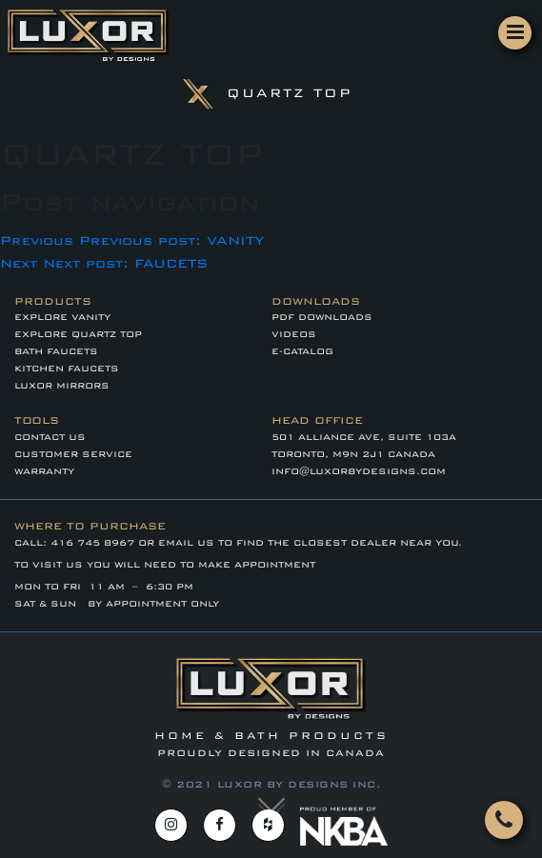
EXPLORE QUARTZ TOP (78, 334)
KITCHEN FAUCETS (66, 368)
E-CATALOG (302, 351)
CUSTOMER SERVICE (73, 454)
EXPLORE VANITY (62, 317)
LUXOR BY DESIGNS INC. (299, 784)
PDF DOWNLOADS (321, 317)
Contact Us (50, 437)
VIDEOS (293, 334)
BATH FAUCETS (56, 351)
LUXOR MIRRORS (62, 385)
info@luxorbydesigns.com (358, 471)
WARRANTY (44, 471)
